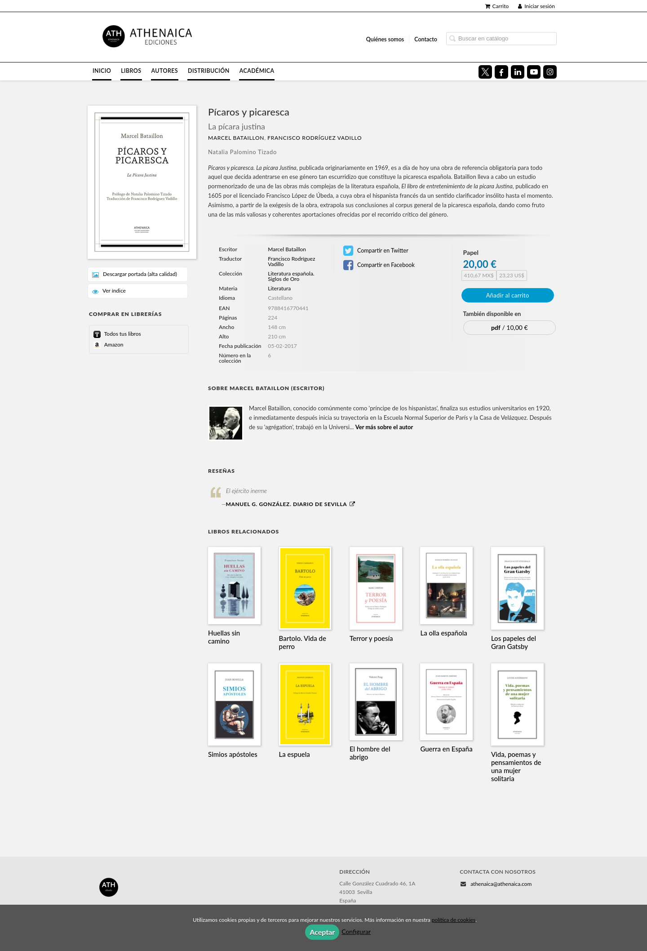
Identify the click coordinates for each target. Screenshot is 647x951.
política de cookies (453, 919)
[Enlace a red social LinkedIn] (517, 72)
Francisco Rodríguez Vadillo (314, 137)
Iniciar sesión (536, 6)
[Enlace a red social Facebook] (501, 72)
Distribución (209, 70)
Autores (164, 70)
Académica (257, 70)
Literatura (279, 288)
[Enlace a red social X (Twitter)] (485, 72)
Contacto (425, 39)
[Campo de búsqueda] (501, 38)
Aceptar (322, 932)
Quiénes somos (385, 39)
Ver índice (109, 291)
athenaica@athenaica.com (501, 883)
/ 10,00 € (509, 327)
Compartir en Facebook (379, 265)
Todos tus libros (122, 333)
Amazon (113, 344)
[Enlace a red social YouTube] (534, 72)
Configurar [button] (356, 931)
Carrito (497, 6)
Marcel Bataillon (236, 137)
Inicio (102, 70)
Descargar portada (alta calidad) (134, 274)
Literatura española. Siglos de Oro (291, 276)
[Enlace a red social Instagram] (550, 72)
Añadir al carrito (507, 295)
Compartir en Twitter (375, 251)
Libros (131, 70)
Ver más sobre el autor (384, 427)
